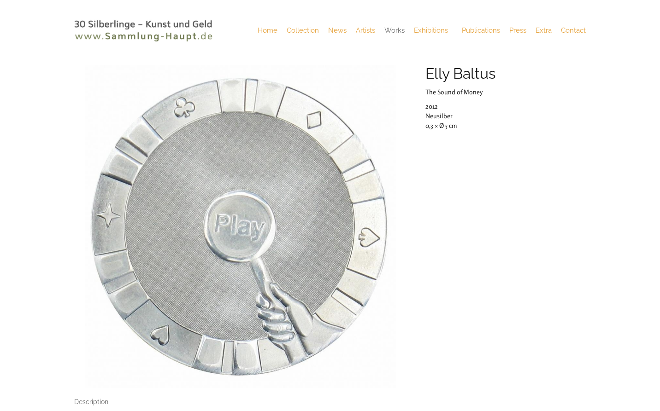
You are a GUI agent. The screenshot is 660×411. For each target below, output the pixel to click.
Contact (573, 30)
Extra (544, 30)
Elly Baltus (460, 73)
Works (394, 30)
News (337, 30)
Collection (303, 30)
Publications (481, 30)
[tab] (91, 402)
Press (517, 30)
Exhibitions (433, 30)
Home (267, 30)
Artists (365, 30)
